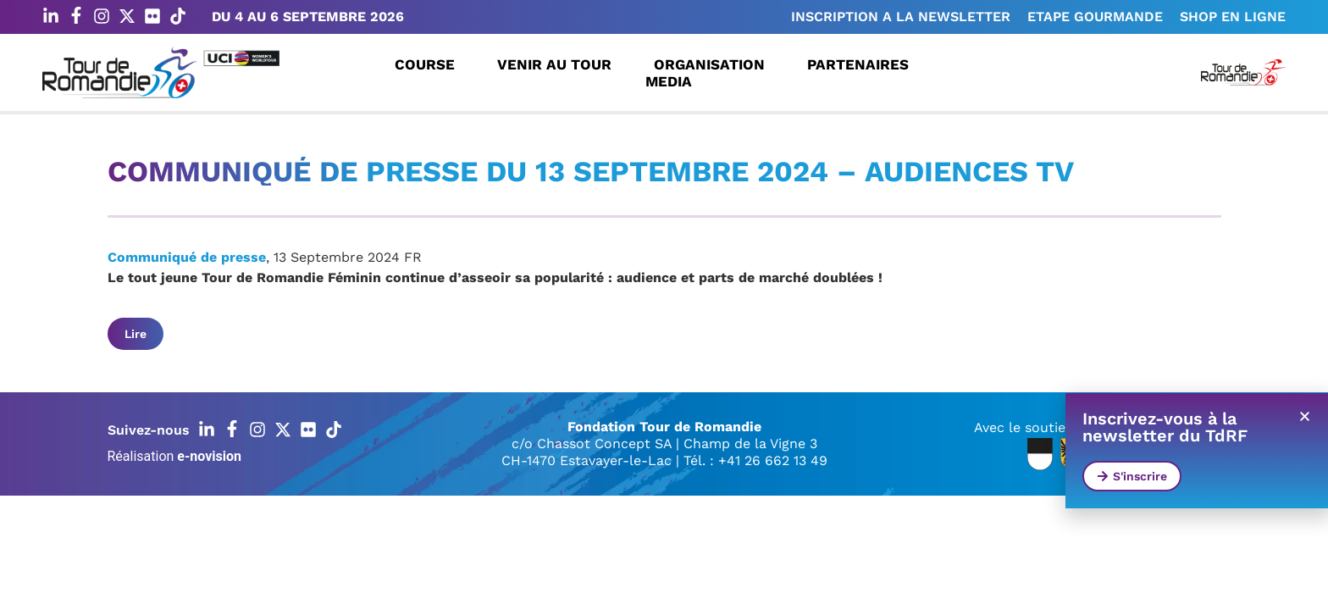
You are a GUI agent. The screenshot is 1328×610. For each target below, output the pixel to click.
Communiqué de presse (187, 257)
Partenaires (862, 64)
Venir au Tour (558, 64)
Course (429, 64)
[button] (1304, 416)
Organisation (713, 64)
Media (672, 81)
